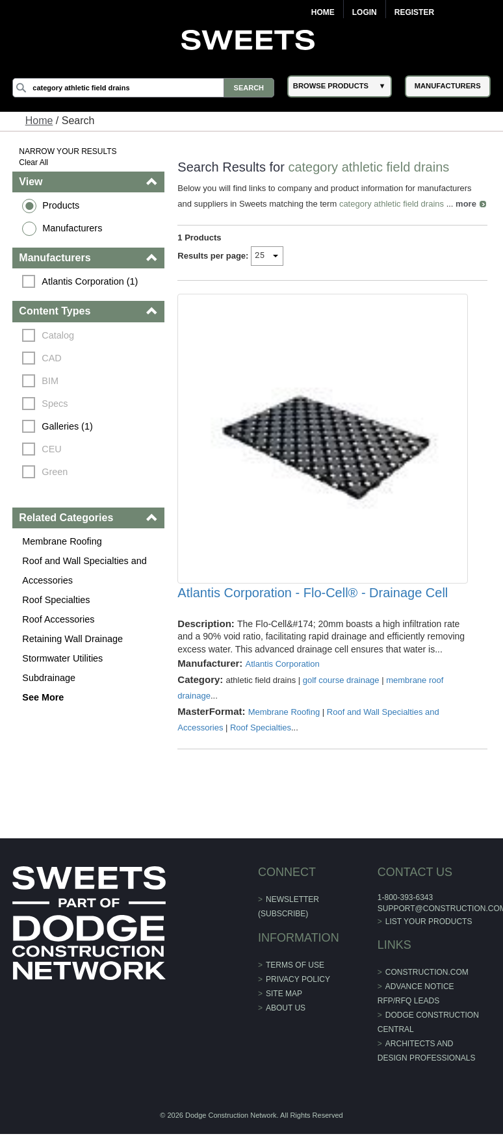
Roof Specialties (56, 600)
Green (55, 472)
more (466, 204)
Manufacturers (72, 228)
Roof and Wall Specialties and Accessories (84, 571)
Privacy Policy (298, 979)
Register (414, 12)
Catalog (58, 335)
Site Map (284, 993)
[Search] (143, 87)
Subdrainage (48, 678)
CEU (51, 449)
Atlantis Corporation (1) (90, 281)
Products (60, 205)
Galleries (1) (67, 426)
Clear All (33, 162)
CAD (51, 358)
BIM (50, 381)
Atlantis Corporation (282, 664)
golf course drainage (341, 680)
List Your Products (428, 921)
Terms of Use (295, 965)
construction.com (427, 972)
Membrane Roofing (61, 541)
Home (323, 12)
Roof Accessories (58, 619)
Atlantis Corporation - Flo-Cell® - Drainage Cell (312, 593)
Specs (55, 403)
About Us (285, 1007)
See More (43, 697)
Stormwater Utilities (62, 658)
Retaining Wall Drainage (72, 639)
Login (364, 12)
